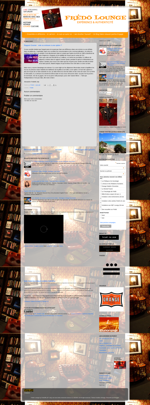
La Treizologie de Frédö (109, 191)
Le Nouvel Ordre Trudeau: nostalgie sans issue (46, 171)
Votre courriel (112, 165)
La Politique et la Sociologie (110, 181)
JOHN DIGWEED (104, 375)
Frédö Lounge (28, 313)
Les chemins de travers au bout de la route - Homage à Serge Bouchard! (54, 198)
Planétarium (102, 350)
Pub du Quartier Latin (105, 343)
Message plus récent (33, 150)
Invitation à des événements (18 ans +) (112, 197)
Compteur (27, 393)
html (103, 215)
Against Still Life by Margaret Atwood (35, 191)
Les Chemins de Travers (106, 338)
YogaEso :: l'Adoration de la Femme (110, 345)
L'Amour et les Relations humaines (112, 183)
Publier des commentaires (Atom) (42, 153)
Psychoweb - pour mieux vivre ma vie (110, 348)
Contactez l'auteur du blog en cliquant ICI (36, 301)
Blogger (116, 397)
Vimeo (61, 246)
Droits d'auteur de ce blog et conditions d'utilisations (39, 281)
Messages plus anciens (85, 150)
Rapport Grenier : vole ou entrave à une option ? (43, 45)
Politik (31, 87)
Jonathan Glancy (52, 246)
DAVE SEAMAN (104, 380)
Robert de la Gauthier (105, 378)
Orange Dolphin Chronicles (110, 186)
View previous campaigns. (108, 222)
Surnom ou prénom (112, 171)
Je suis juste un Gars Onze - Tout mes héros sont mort (48, 181)
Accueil (58, 150)
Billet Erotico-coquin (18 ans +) (111, 194)
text (103, 218)
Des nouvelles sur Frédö (109, 209)
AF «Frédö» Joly (39, 313)
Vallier (101, 341)
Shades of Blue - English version (33, 246)
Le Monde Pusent (107, 189)
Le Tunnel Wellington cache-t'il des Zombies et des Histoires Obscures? (53, 161)
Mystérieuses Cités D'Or (106, 352)
